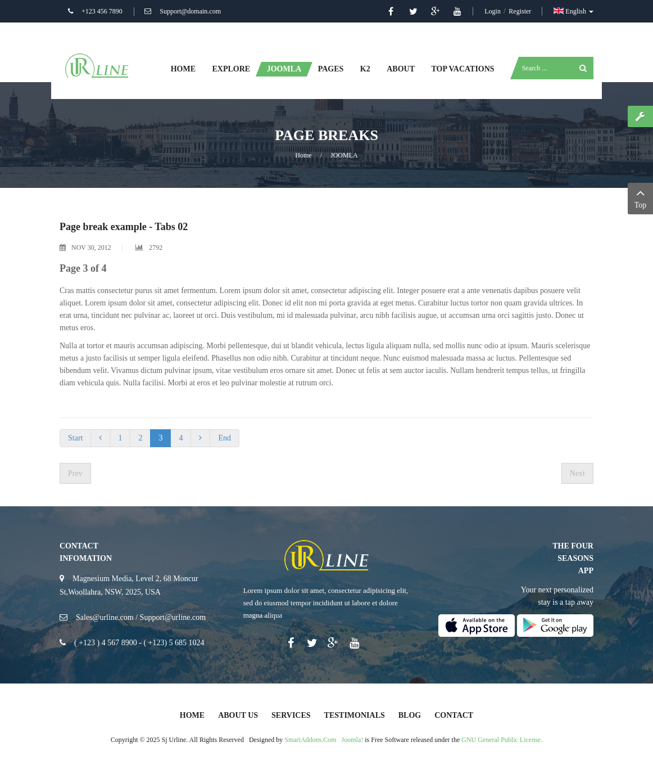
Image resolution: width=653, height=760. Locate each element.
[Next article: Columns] (577, 473)
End (224, 438)
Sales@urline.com (105, 617)
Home (303, 155)
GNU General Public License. (501, 740)
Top (640, 197)
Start (75, 438)
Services (291, 715)
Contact (453, 715)
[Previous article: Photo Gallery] (75, 473)
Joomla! (353, 740)
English (573, 11)
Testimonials (354, 715)
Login (493, 11)
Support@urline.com (173, 617)
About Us (238, 715)
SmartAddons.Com (310, 740)
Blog (409, 715)
